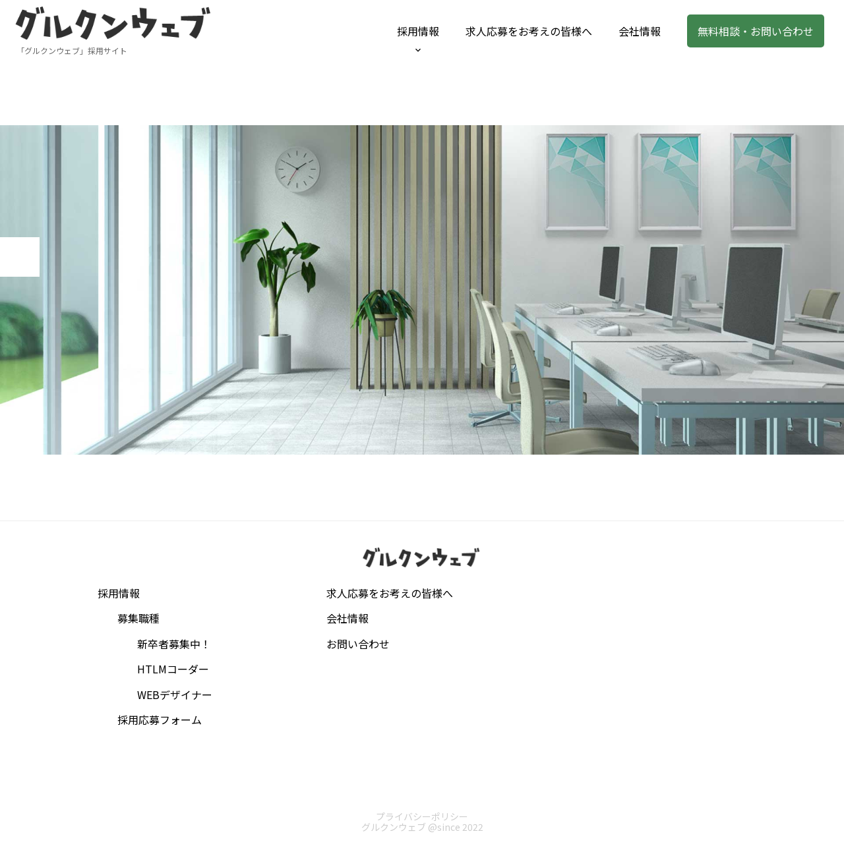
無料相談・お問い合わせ (756, 31)
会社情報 (639, 31)
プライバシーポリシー (422, 816)
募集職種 (138, 618)
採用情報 (418, 31)
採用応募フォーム (159, 719)
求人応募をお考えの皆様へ (529, 31)
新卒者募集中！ (174, 644)
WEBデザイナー (174, 694)
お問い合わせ (358, 644)
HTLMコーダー (173, 669)
